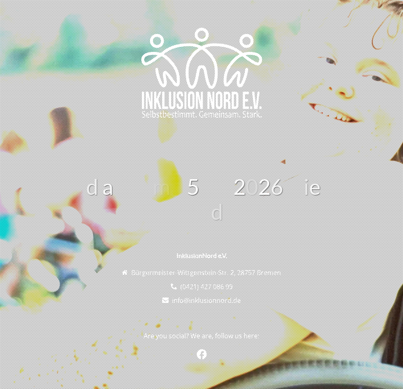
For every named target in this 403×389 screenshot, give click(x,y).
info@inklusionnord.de (206, 300)
